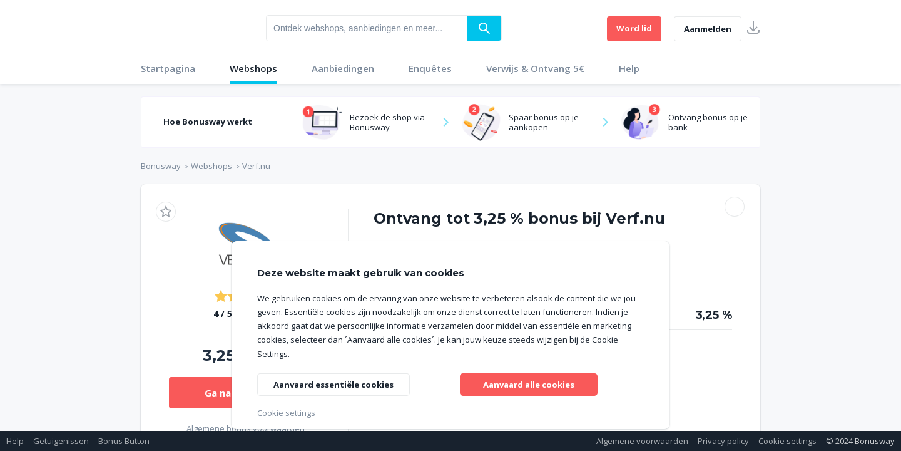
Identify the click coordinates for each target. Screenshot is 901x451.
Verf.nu (256, 166)
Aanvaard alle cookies (529, 383)
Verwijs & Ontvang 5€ (535, 68)
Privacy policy (723, 441)
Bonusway (161, 166)
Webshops (253, 68)
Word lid (634, 28)
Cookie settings (787, 441)
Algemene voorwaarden (642, 441)
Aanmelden (707, 28)
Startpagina (168, 68)
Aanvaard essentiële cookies (338, 383)
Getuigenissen (61, 441)
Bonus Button (124, 441)
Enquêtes (430, 68)
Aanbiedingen (343, 68)
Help (629, 68)
